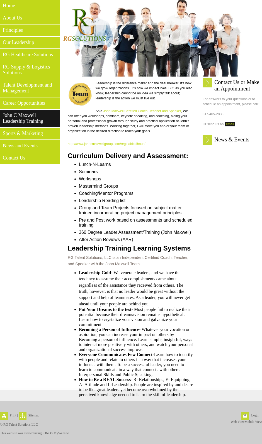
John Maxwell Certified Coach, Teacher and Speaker (142, 111)
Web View (238, 422)
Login (255, 415)
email (230, 124)
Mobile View (253, 422)
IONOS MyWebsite (55, 433)
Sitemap (33, 415)
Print (13, 415)
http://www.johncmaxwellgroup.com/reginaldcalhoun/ (106, 144)
